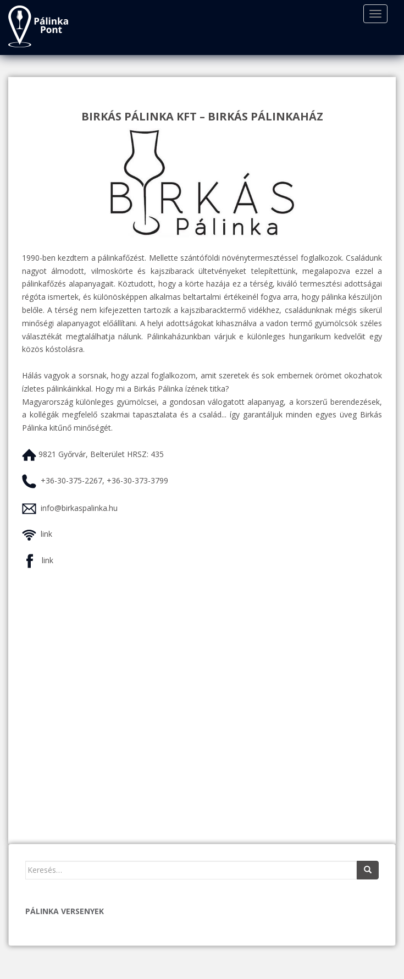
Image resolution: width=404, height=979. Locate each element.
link (46, 534)
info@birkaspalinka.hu (79, 508)
